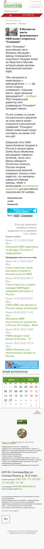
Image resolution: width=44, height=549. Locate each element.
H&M (17, 215)
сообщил (31, 96)
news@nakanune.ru (24, 486)
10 (25, 391)
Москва (22, 24)
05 (36, 387)
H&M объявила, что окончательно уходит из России (21, 353)
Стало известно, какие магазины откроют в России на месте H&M (19, 271)
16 (20, 396)
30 (10, 387)
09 (20, 391)
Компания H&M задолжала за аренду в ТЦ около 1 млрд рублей (22, 250)
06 (5, 391)
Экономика (11, 24)
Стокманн (27, 215)
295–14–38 (16, 482)
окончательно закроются (22, 187)
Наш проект (9, 442)
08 (15, 391)
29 (5, 387)
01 (15, 387)
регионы (36, 5)
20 (5, 400)
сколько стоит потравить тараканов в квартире (22, 532)
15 (15, 396)
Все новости (28, 15)
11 (31, 391)
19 (36, 396)
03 (25, 387)
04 (31, 387)
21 (10, 400)
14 (10, 396)
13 (5, 396)
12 (36, 391)
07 (10, 391)
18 (31, 396)
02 (20, 387)
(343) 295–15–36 (25, 479)
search (41, 11)
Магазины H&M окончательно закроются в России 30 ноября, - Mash (22, 322)
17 (25, 396)
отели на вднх (10, 510)
